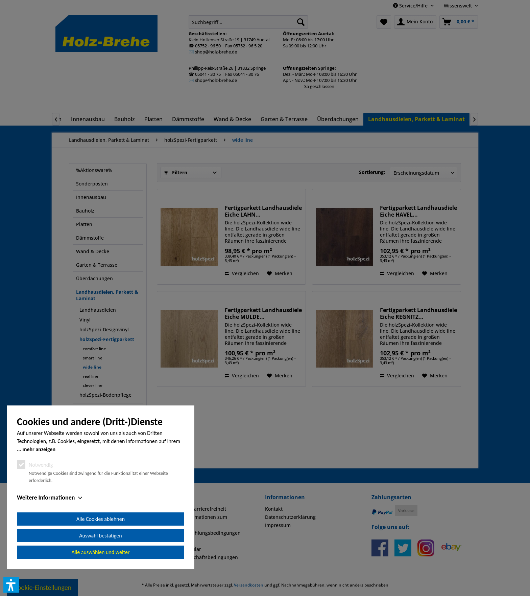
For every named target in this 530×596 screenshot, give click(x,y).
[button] (11, 585)
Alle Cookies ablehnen (100, 519)
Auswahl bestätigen (100, 535)
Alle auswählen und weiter (101, 552)
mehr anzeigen (38, 449)
